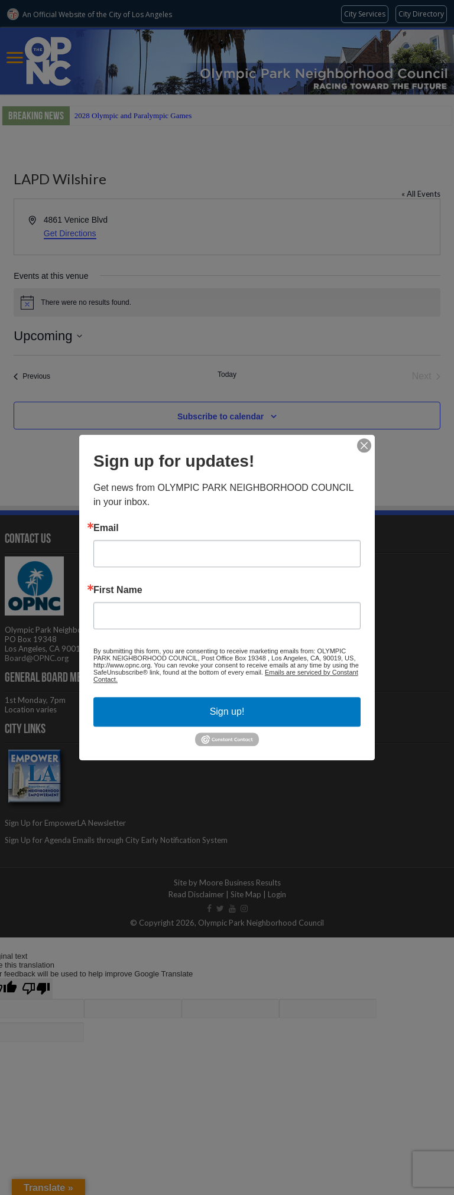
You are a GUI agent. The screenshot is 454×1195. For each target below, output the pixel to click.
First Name (117, 590)
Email (106, 528)
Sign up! (227, 711)
